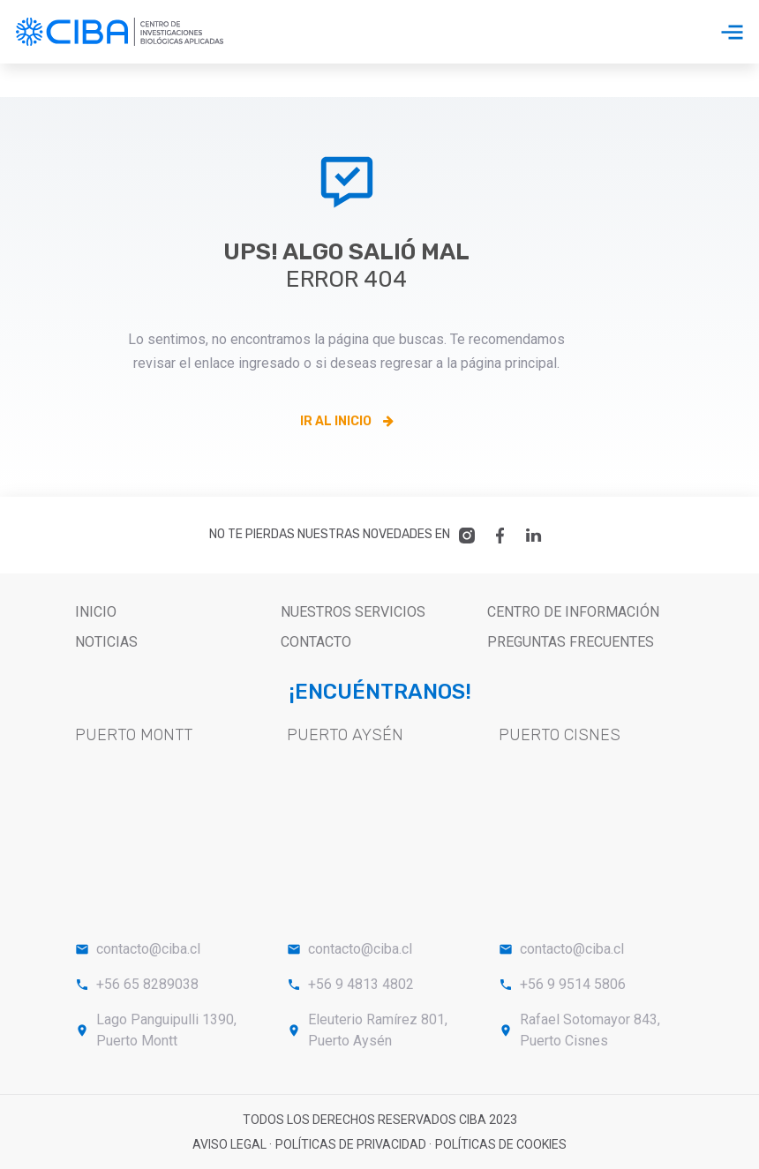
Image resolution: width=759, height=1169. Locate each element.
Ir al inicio (347, 421)
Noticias (106, 641)
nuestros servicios (353, 611)
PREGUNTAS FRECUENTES (570, 641)
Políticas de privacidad (352, 1144)
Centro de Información (573, 611)
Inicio (95, 611)
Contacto (316, 641)
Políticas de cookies (501, 1144)
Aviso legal (230, 1144)
